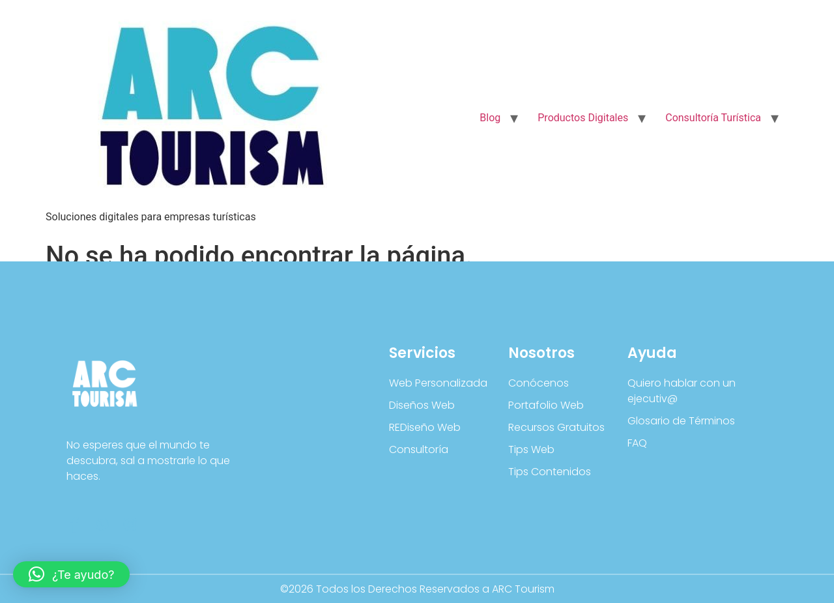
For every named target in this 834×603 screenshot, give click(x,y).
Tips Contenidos (549, 471)
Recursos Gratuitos (556, 427)
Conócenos (538, 382)
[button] (71, 574)
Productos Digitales (583, 117)
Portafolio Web (546, 405)
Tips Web (531, 449)
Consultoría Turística (713, 117)
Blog (490, 117)
